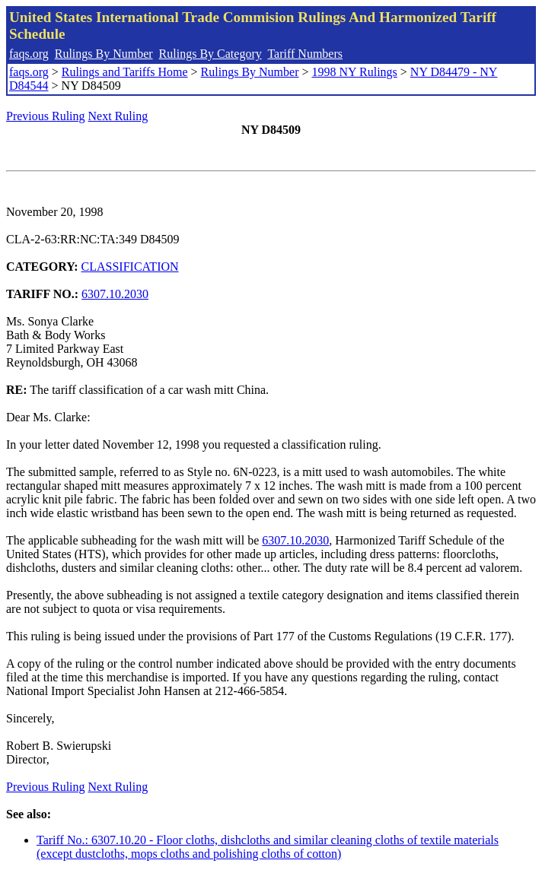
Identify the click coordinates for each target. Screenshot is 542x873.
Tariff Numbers (305, 53)
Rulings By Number (104, 53)
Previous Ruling (45, 116)
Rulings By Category (210, 53)
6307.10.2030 (114, 293)
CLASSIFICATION (130, 266)
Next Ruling (118, 116)
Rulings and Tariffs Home (125, 71)
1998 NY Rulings (354, 71)
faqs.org (29, 53)
